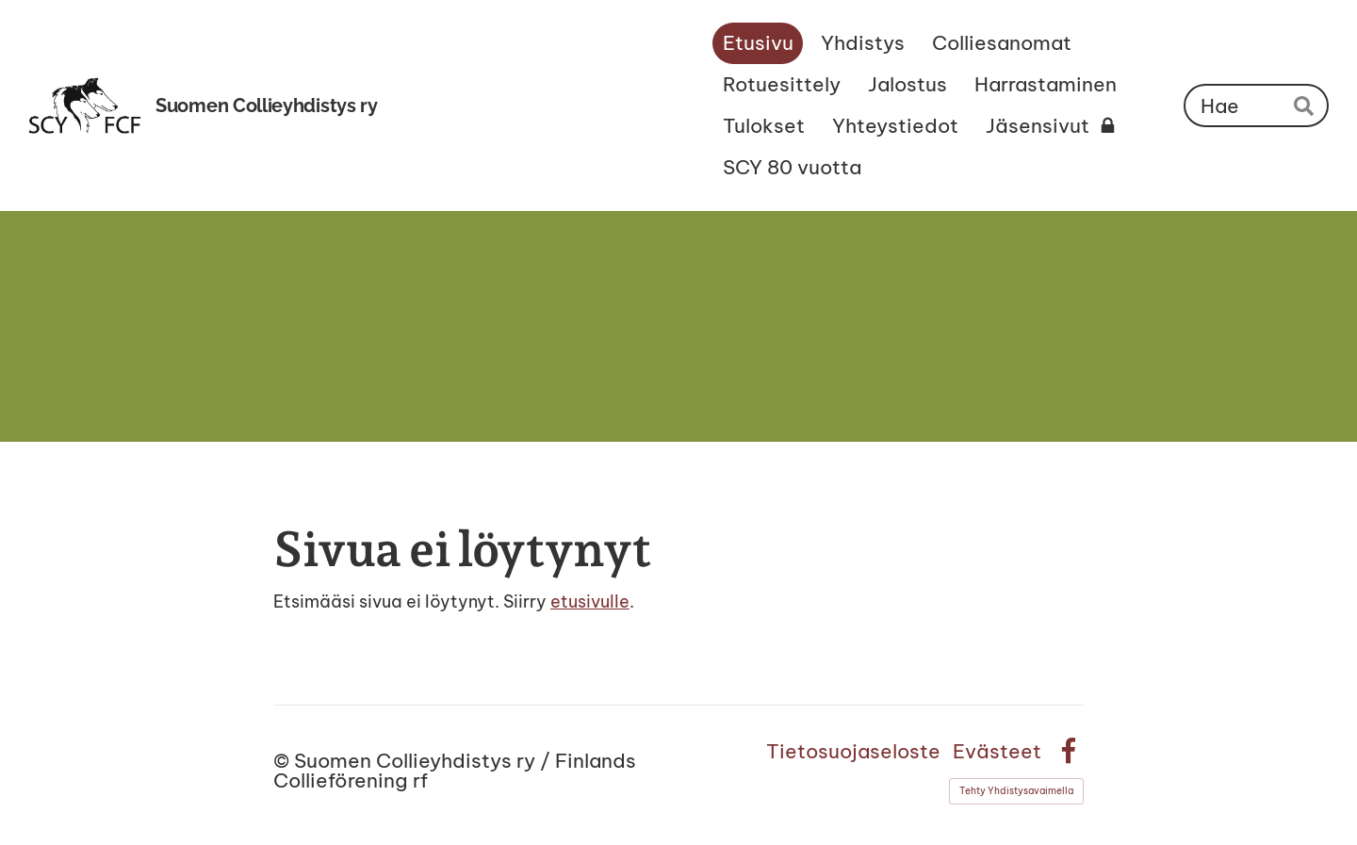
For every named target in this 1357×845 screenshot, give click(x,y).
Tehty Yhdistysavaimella (1016, 791)
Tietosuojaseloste (853, 751)
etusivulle (589, 601)
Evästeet (997, 751)
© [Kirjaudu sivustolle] (283, 760)
